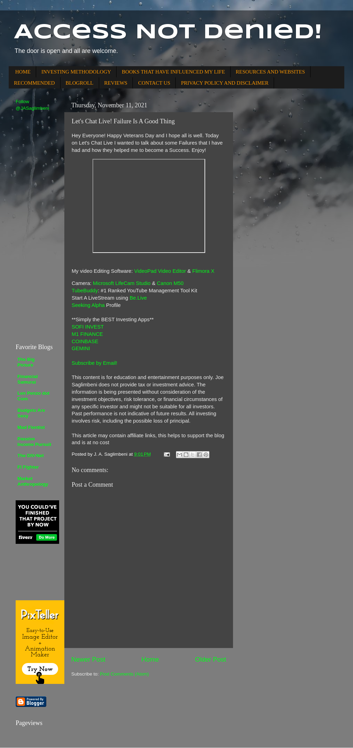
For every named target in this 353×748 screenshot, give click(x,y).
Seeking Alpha (88, 305)
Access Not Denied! (168, 32)
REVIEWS (116, 83)
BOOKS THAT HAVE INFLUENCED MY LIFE (173, 72)
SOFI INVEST (88, 327)
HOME (23, 72)
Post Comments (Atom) (124, 674)
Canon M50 (170, 283)
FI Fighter (28, 467)
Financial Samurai (27, 379)
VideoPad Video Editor (160, 271)
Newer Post (88, 659)
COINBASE (85, 341)
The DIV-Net (30, 455)
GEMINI (81, 348)
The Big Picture (26, 362)
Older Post (210, 659)
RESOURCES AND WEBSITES (270, 72)
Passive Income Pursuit (34, 441)
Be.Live (138, 298)
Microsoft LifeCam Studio (122, 283)
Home (150, 659)
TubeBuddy (85, 290)
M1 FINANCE (87, 334)
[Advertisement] (36, 226)
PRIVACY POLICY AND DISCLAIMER (224, 83)
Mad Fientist (31, 427)
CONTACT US (154, 83)
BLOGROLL (80, 83)
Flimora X (203, 271)
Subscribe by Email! (94, 363)
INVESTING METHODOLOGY (76, 72)
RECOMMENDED (34, 83)
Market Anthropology (32, 481)
